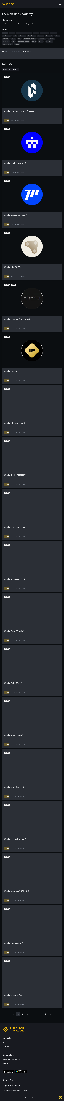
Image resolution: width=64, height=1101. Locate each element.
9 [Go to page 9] (45, 1014)
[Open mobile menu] (60, 3)
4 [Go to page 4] (31, 1014)
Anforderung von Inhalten (11, 1060)
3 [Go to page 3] (27, 1014)
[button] (60, 4)
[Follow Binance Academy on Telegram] (10, 1080)
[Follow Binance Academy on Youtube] (13, 1080)
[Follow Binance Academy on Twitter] (7, 1080)
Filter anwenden (15, 51)
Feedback (6, 1063)
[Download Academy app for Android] (21, 1072)
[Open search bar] (55, 3)
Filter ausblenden (9, 56)
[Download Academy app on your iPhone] (8, 1072)
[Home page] (8, 3)
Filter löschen (27, 51)
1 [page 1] (18, 1014)
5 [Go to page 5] (36, 1014)
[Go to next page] (50, 1014)
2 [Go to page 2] (22, 1014)
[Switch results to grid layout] (3, 51)
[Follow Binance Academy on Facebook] (4, 1080)
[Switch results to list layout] (6, 51)
